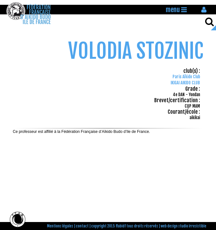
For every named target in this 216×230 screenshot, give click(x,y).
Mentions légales (60, 226)
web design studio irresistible (183, 226)
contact (82, 226)
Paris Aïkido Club (186, 76)
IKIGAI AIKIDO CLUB (185, 82)
